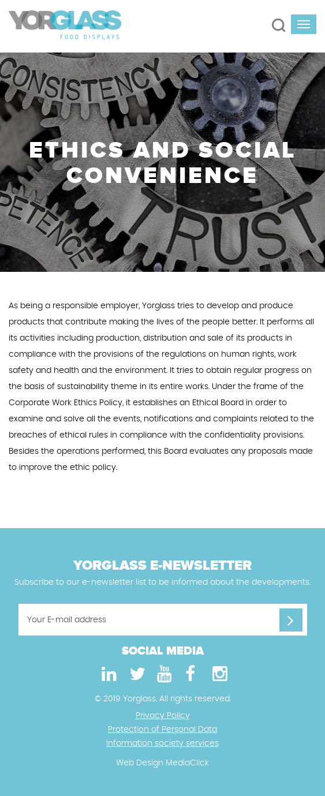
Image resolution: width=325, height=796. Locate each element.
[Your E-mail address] (162, 620)
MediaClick (187, 763)
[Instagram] (218, 674)
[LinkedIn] (107, 674)
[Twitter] (135, 674)
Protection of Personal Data (162, 730)
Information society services (162, 743)
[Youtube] (162, 674)
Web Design (139, 763)
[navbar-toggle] (303, 24)
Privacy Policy (163, 716)
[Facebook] (190, 674)
